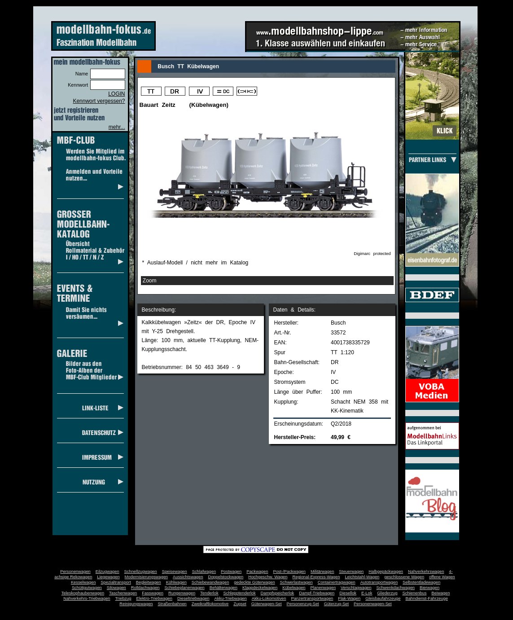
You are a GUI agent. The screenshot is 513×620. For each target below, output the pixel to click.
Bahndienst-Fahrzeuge (426, 598)
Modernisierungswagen (146, 577)
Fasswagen (152, 593)
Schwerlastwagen (296, 582)
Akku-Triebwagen (230, 598)
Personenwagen (75, 571)
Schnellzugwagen (140, 571)
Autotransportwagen (379, 582)
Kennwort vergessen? (99, 101)
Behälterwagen (223, 587)
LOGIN (116, 94)
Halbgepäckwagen (385, 571)
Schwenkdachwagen (395, 587)
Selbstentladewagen (421, 582)
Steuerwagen (351, 571)
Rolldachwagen (145, 587)
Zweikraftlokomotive (210, 604)
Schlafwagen (204, 571)
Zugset (239, 604)
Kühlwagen (176, 582)
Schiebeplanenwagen (185, 587)
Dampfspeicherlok (277, 593)
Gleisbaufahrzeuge (382, 598)
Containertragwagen (336, 582)
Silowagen (116, 587)
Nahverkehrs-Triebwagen (86, 598)
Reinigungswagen (136, 604)
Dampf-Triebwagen (316, 593)
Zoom (150, 280)
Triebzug (123, 598)
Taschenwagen (123, 593)
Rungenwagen (181, 593)
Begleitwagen (148, 582)
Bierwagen (429, 587)
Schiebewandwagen (210, 582)
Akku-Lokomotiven (269, 598)
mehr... (117, 127)
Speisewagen (174, 571)
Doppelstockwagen (225, 577)
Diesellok (347, 593)
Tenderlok (209, 593)
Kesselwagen (83, 582)
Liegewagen (108, 577)
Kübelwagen (293, 587)
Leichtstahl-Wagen (362, 577)
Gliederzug (387, 593)
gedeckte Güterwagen (254, 582)
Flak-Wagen (349, 598)
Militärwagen (322, 571)
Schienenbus (414, 593)
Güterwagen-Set (266, 604)
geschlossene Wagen (404, 577)
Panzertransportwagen (312, 598)
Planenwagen (323, 587)
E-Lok (366, 593)
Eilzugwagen (107, 571)
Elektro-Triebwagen (154, 598)
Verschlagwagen (356, 587)
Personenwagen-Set (373, 604)
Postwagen (231, 571)
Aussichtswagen (188, 577)
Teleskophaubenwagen (82, 593)
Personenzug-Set (303, 604)
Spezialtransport (116, 582)
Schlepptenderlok (240, 593)
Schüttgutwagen (87, 587)
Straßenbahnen (172, 604)
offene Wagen (442, 577)
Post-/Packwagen (289, 571)
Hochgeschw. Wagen (267, 577)
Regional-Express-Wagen (316, 577)
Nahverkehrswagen (426, 571)
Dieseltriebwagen (193, 598)
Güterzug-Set (336, 604)
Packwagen (257, 571)
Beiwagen (440, 593)
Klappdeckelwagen (259, 587)
